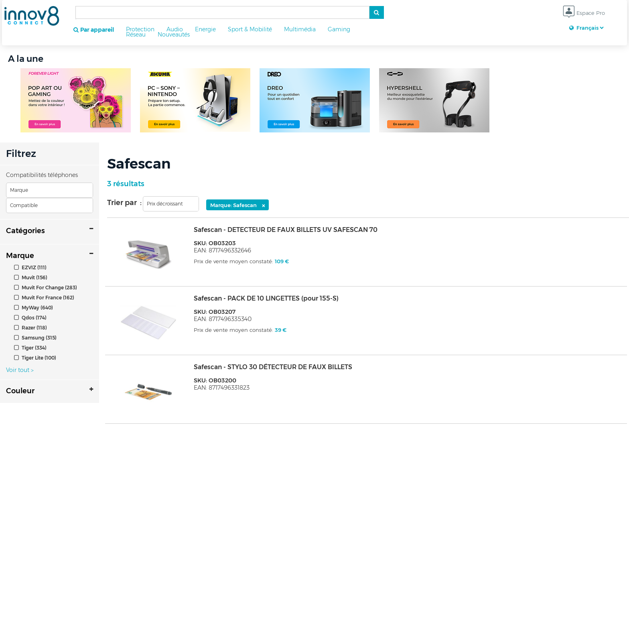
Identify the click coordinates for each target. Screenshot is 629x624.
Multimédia (300, 29)
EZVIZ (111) (30, 267)
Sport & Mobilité (250, 29)
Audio (174, 29)
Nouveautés (174, 34)
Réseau (136, 34)
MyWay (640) (33, 308)
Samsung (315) (35, 338)
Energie (205, 29)
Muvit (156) (30, 277)
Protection (140, 29)
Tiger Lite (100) (35, 358)
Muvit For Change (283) (45, 288)
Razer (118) (30, 328)
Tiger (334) (30, 348)
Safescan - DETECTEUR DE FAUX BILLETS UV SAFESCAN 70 (285, 230)
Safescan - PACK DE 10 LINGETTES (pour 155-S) (266, 298)
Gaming (339, 29)
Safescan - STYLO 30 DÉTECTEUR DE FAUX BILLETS (273, 367)
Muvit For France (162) (44, 298)
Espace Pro (584, 13)
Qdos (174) (30, 318)
